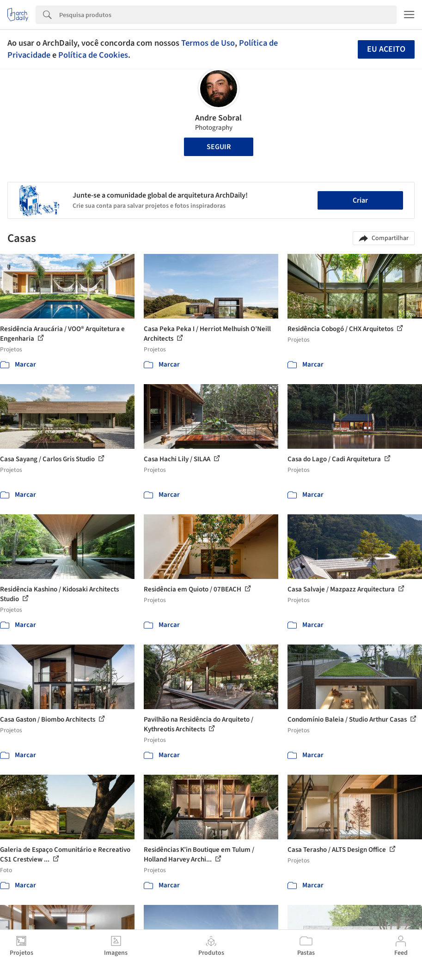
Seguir (219, 147)
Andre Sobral (218, 118)
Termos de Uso (208, 43)
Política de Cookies (93, 55)
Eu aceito (386, 49)
